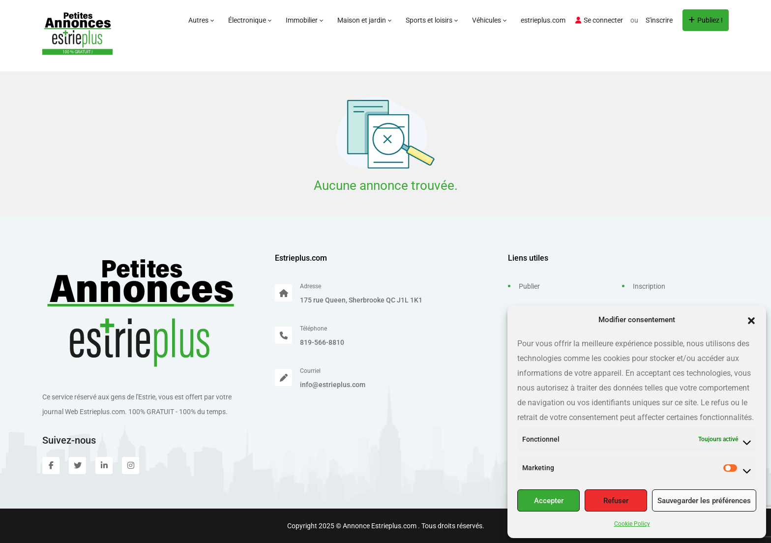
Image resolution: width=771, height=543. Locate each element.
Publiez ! (705, 20)
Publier (529, 286)
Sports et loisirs (431, 20)
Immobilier (304, 20)
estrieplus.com (543, 20)
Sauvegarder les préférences (704, 500)
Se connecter (599, 20)
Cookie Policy (632, 523)
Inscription (649, 286)
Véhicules (489, 20)
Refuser (615, 500)
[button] (751, 320)
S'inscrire (659, 20)
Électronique (249, 20)
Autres (200, 20)
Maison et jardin (364, 20)
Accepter (548, 500)
